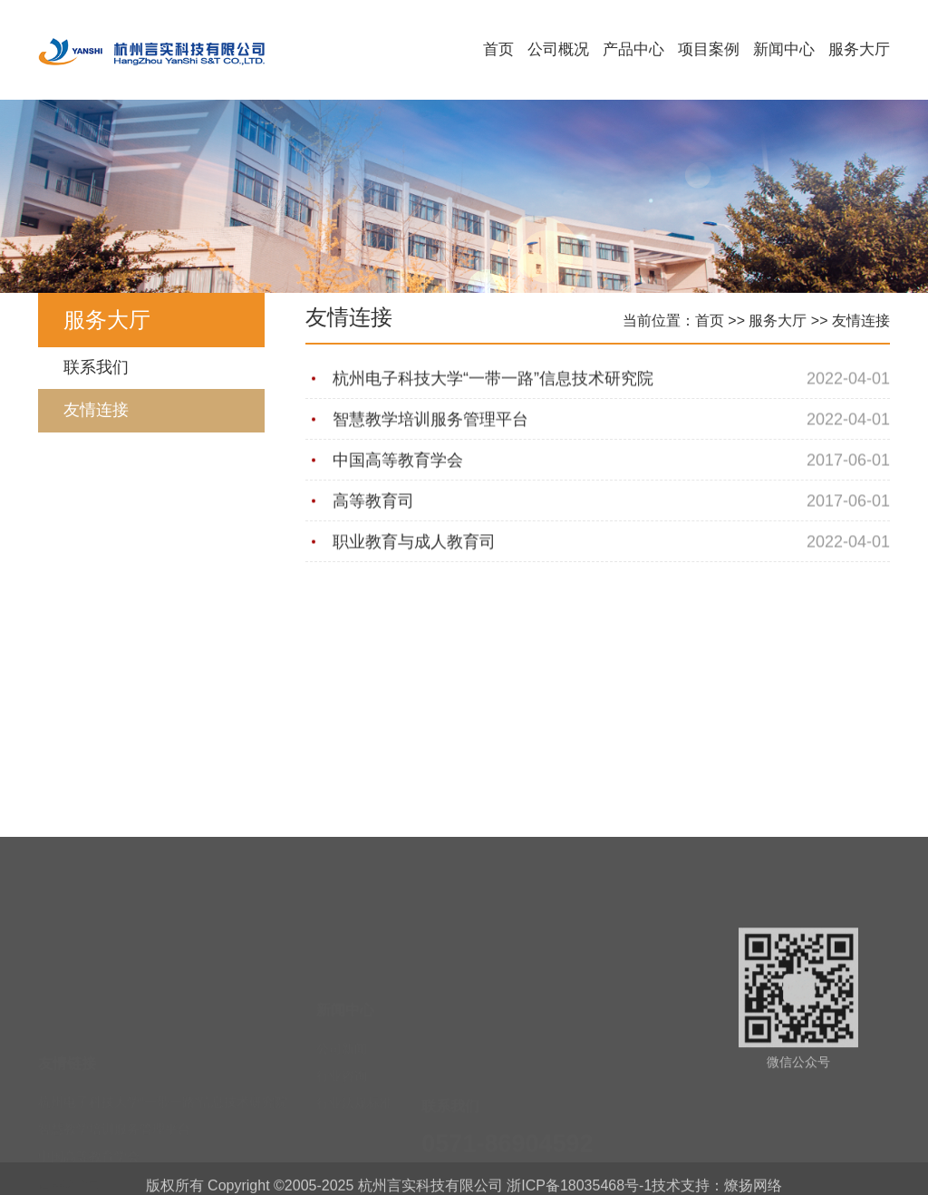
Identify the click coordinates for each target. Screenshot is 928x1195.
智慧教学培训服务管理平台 (430, 420)
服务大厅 (859, 49)
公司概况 (558, 49)
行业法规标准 (354, 1047)
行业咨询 (341, 1020)
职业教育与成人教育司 (414, 542)
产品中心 (633, 49)
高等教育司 (373, 501)
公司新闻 (341, 993)
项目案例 (709, 49)
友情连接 (96, 410)
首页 (498, 49)
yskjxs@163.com (518, 1151)
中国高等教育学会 (398, 461)
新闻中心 (784, 49)
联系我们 (96, 367)
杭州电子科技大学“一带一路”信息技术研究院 (493, 379)
